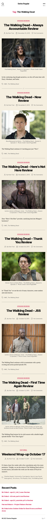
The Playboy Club (25, 478)
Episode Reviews (23, 20)
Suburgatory (8, 478)
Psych (40, 476)
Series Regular (23, 4)
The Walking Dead (13, 84)
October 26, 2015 (24, 246)
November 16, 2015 (24, 33)
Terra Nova (16, 478)
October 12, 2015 (24, 390)
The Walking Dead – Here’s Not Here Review (23, 168)
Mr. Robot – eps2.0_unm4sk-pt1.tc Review (17, 500)
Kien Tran (11, 33)
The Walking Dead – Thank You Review (23, 240)
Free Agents (26, 476)
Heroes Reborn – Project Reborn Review (16, 504)
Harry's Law (34, 476)
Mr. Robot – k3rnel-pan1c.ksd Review (15, 496)
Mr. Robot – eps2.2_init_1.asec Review (16, 492)
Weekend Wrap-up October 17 (23, 454)
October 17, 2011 (24, 459)
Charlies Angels (9, 476)
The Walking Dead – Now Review (23, 99)
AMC (5, 84)
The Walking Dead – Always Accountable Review (23, 27)
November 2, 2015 (24, 175)
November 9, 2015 (24, 105)
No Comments (38, 33)
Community (18, 476)
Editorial (23, 450)
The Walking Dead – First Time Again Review (23, 384)
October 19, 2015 (24, 318)
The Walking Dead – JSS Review (23, 312)
